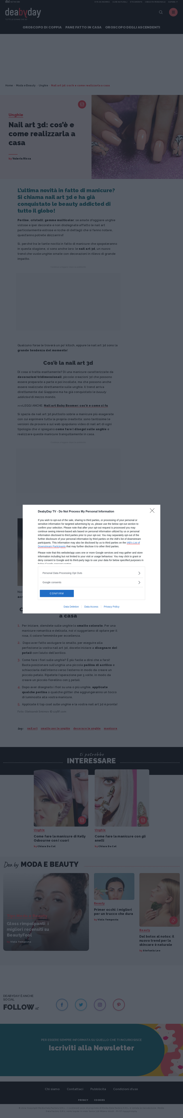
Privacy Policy (111, 606)
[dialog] (91, 559)
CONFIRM (57, 593)
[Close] (153, 511)
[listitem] (91, 573)
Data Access (91, 606)
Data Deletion (71, 606)
